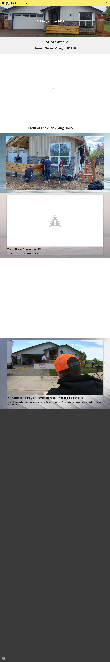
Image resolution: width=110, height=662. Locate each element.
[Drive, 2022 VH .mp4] (55, 298)
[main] (50, 21)
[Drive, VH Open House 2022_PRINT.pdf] (55, 535)
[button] (2, 3)
